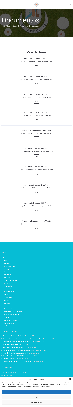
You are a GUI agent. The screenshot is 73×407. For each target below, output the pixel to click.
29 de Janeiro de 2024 (29, 224)
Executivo (9, 286)
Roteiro (8, 269)
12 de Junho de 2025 (29, 97)
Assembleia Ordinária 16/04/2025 (36, 112)
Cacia (9, 26)
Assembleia (9, 289)
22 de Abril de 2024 (29, 206)
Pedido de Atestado (10, 309)
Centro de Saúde (11, 326)
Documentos (10, 292)
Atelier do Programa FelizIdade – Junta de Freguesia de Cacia (23, 339)
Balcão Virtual (7, 306)
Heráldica (7, 277)
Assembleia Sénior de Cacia (12, 344)
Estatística (7, 275)
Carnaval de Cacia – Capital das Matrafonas (17, 341)
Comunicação (7, 297)
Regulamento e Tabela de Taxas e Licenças (17, 350)
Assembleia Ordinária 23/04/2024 (36, 203)
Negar (36, 397)
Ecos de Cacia (10, 266)
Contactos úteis (9, 323)
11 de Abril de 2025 (29, 115)
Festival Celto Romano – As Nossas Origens (17, 361)
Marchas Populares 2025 (11, 358)
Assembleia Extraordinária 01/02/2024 (36, 221)
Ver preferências (36, 402)
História (6, 263)
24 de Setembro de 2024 (29, 169)
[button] (70, 379)
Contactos (6, 317)
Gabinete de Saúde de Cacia (12, 336)
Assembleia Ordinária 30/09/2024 (36, 167)
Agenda (6, 300)
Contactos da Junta (10, 320)
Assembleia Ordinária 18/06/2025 (36, 94)
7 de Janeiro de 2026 (29, 61)
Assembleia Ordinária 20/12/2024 (36, 149)
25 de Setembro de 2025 (29, 79)
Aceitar (36, 392)
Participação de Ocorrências (13, 311)
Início (3, 26)
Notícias (7, 303)
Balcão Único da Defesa (12, 314)
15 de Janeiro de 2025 (29, 133)
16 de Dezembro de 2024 (29, 151)
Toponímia (7, 272)
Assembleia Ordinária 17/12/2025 (36, 58)
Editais (8, 283)
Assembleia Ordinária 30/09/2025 (36, 76)
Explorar (5, 294)
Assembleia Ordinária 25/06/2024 (36, 185)
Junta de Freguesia (20, 26)
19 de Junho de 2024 (29, 188)
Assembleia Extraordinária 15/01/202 (36, 131)
